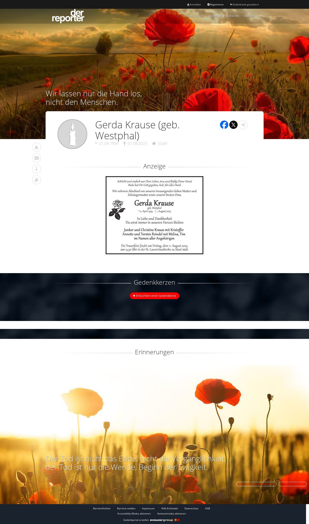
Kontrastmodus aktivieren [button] (171, 513)
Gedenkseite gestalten (244, 4)
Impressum (148, 508)
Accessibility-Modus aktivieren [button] (134, 513)
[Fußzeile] (152, 511)
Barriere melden (126, 508)
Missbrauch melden (292, 484)
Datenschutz (191, 508)
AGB (207, 508)
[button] (243, 124)
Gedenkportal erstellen (151, 520)
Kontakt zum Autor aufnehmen (256, 484)
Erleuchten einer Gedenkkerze (154, 296)
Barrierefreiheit (101, 508)
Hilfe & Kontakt (169, 508)
